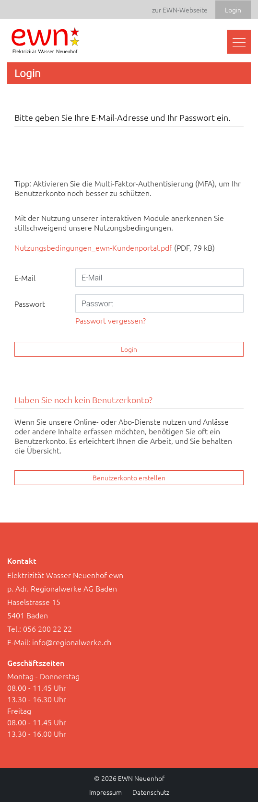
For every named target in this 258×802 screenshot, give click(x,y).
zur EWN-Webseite (180, 9)
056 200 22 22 (47, 628)
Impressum (105, 792)
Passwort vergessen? (110, 320)
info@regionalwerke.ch (71, 642)
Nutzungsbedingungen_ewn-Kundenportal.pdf (93, 247)
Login (129, 349)
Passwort (29, 303)
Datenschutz (150, 792)
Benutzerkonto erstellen (129, 477)
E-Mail (24, 277)
